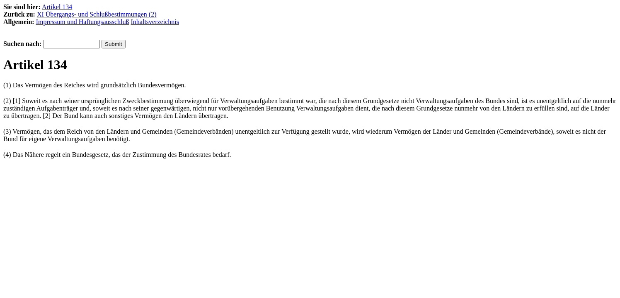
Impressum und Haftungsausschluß (82, 21)
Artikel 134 (57, 6)
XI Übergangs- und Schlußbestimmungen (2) (97, 14)
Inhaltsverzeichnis (155, 21)
